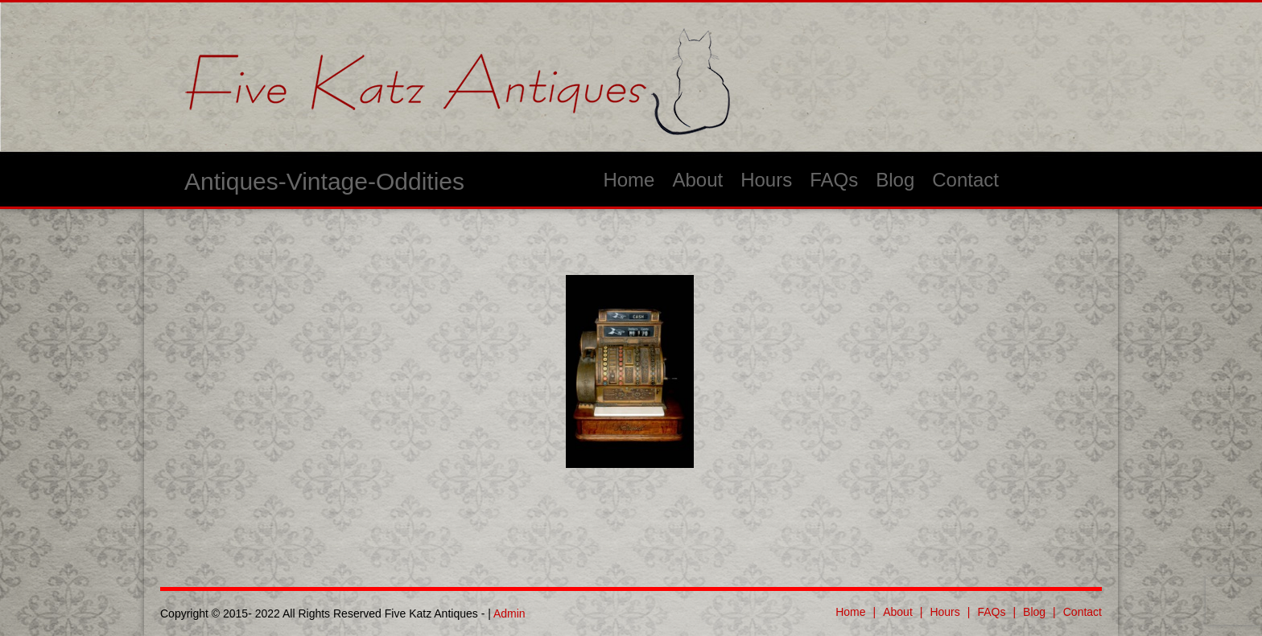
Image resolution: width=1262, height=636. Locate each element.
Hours (766, 180)
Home (628, 180)
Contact (965, 180)
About (697, 180)
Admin (509, 613)
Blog (895, 180)
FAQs (834, 180)
